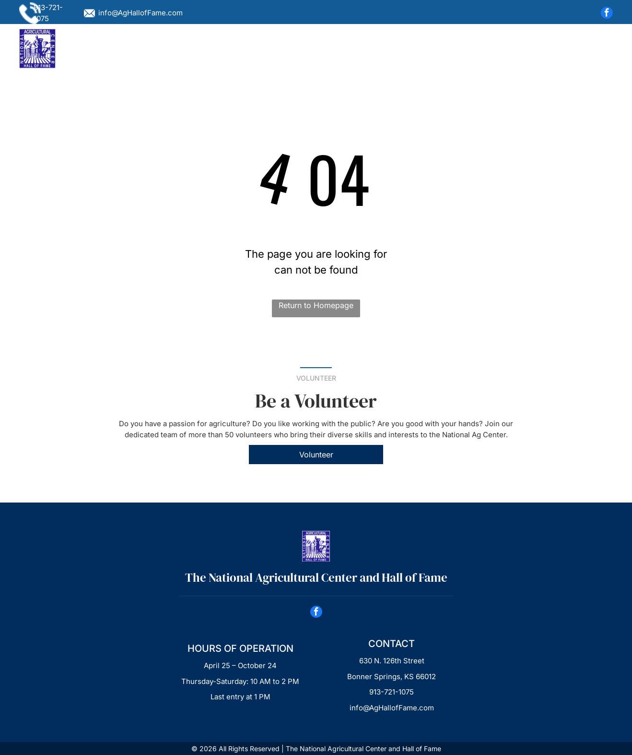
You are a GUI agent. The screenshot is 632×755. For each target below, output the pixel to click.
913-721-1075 (391, 691)
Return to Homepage (316, 305)
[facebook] (607, 14)
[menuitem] (142, 48)
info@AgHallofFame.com (140, 12)
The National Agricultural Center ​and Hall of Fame (316, 577)
